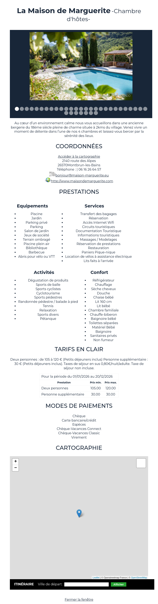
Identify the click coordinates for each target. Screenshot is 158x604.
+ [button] (15, 462)
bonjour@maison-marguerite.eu (82, 175)
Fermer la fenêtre (79, 600)
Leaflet (96, 577)
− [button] (15, 468)
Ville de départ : (51, 584)
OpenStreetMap (139, 577)
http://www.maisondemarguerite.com (82, 181)
